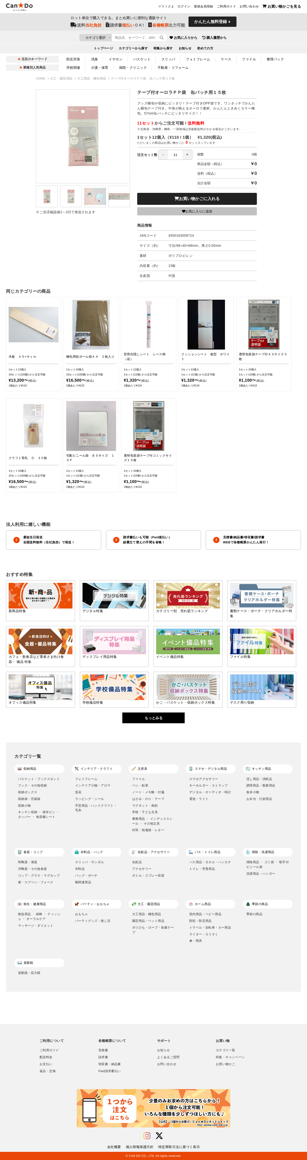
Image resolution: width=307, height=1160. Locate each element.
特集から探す (163, 49)
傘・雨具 (195, 940)
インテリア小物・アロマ (92, 785)
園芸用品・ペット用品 (148, 921)
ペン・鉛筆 (140, 785)
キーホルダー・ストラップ (208, 785)
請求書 (103, 1057)
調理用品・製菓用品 (260, 785)
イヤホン (116, 59)
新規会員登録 (203, 7)
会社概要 (114, 1147)
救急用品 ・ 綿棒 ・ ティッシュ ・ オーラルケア (39, 916)
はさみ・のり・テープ (148, 799)
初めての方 (205, 49)
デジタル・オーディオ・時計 (210, 792)
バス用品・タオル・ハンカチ (210, 862)
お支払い (46, 1064)
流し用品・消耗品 (259, 779)
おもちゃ (81, 914)
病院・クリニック (133, 67)
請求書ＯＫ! (125, 26)
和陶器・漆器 (27, 862)
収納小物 (24, 805)
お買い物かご (225, 1064)
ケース (226, 59)
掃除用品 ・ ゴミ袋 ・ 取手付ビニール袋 (267, 864)
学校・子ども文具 (145, 812)
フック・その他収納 (32, 785)
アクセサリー (141, 869)
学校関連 (73, 67)
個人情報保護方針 (140, 1147)
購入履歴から (242, 38)
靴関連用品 (83, 882)
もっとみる (154, 718)
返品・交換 (48, 1071)
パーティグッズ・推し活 (92, 921)
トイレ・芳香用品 (202, 869)
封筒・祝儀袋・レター (148, 830)
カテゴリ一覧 (225, 1050)
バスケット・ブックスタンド (39, 779)
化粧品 (137, 862)
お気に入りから (212, 38)
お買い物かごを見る (281, 7)
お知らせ (185, 49)
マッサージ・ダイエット (35, 925)
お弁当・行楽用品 (259, 799)
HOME (41, 78)
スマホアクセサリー (203, 779)
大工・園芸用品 (62, 78)
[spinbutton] (175, 155)
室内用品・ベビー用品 (205, 914)
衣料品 (80, 869)
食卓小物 (252, 792)
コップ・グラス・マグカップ (39, 875)
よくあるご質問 (168, 1057)
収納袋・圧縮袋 (29, 799)
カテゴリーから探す (133, 49)
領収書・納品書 (109, 1064)
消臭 (94, 59)
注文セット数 (164, 155)
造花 (78, 792)
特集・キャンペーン (230, 1057)
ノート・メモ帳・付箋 (148, 792)
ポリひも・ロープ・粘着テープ (153, 930)
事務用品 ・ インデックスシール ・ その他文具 (152, 821)
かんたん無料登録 (210, 23)
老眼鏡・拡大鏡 (29, 973)
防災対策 (73, 59)
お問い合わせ (249, 7)
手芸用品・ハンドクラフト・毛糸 (96, 808)
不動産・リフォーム (173, 67)
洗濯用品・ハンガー (260, 873)
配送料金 (46, 1057)
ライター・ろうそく (203, 934)
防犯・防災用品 (200, 921)
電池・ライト (198, 799)
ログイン (183, 7)
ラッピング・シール (89, 799)
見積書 (103, 1050)
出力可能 (166, 26)
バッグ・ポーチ (86, 875)
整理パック (275, 59)
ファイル (249, 59)
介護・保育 (99, 67)
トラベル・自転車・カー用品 (210, 927)
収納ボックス (27, 792)
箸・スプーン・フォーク (35, 882)
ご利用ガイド (226, 7)
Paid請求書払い (109, 1071)
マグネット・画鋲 (145, 805)
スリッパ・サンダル (89, 862)
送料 (86, 26)
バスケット (142, 59)
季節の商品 (254, 914)
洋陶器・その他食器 (32, 869)
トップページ (103, 49)
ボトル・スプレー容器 (148, 875)
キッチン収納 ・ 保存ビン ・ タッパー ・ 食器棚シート (38, 814)
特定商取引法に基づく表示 (179, 1147)
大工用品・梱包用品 (92, 78)
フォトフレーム (198, 59)
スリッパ (168, 59)
